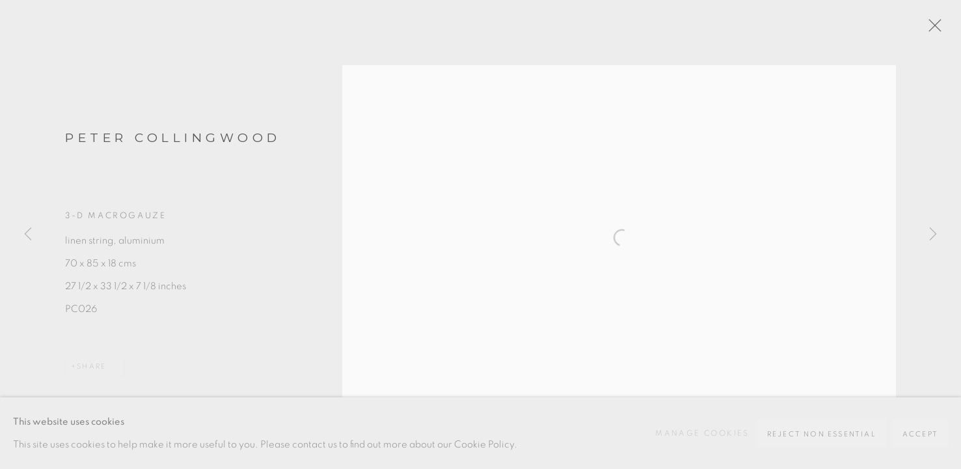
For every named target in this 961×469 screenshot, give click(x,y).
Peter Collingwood (173, 137)
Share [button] (91, 366)
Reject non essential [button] (821, 434)
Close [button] (931, 29)
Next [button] (933, 234)
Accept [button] (920, 434)
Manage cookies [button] (702, 433)
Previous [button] (28, 234)
